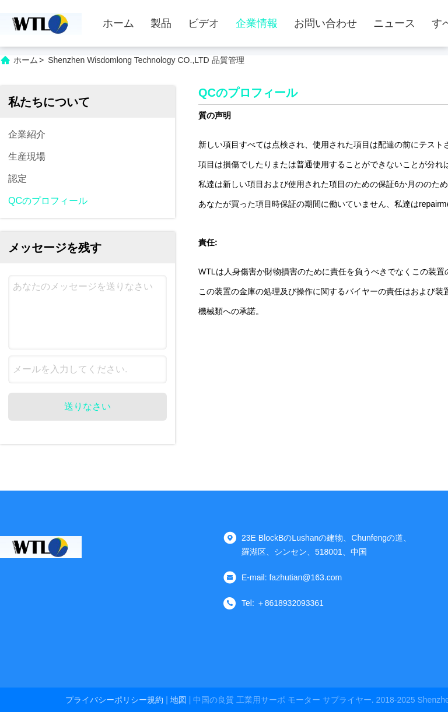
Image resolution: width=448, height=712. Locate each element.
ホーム (118, 23)
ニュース (394, 23)
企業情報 (257, 23)
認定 (17, 179)
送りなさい (87, 406)
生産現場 (27, 156)
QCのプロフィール (48, 201)
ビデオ (203, 23)
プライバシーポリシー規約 (114, 699)
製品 (161, 23)
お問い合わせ (325, 23)
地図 (178, 699)
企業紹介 (27, 134)
